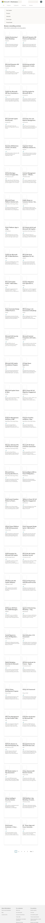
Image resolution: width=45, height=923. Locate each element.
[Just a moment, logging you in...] (41, 2)
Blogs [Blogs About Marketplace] (2, 912)
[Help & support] (23, 2)
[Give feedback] (22, 2)
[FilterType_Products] (5, 13)
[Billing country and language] (33, 2)
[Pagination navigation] (24, 852)
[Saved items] (25, 2)
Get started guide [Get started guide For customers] (19, 912)
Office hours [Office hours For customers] (18, 910)
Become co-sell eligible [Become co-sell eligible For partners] (34, 922)
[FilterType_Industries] (5, 16)
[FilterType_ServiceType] (5, 19)
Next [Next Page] (31, 851)
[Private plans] (27, 2)
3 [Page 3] (21, 851)
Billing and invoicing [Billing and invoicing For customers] (19, 922)
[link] (12, 44)
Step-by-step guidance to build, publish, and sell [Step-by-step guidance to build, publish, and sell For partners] (36, 920)
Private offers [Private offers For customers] (18, 916)
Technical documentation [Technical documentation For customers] (20, 914)
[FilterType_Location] (5, 10)
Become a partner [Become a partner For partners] (33, 910)
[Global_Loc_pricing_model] (5, 22)
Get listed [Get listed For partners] (32, 912)
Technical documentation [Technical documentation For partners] (35, 916)
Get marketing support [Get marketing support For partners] (34, 914)
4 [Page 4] (24, 851)
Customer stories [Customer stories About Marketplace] (4, 914)
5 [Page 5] (27, 851)
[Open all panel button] (3, 5)
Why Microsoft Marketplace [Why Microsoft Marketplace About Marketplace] (6, 910)
